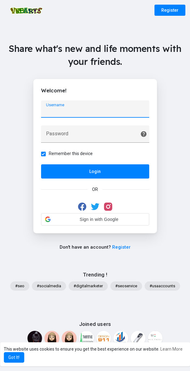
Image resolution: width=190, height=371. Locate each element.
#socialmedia (49, 286)
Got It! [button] (13, 357)
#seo (19, 286)
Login (95, 171)
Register (170, 10)
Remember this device (71, 153)
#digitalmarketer (88, 286)
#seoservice (126, 286)
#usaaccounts (162, 286)
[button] (95, 219)
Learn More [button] (171, 349)
